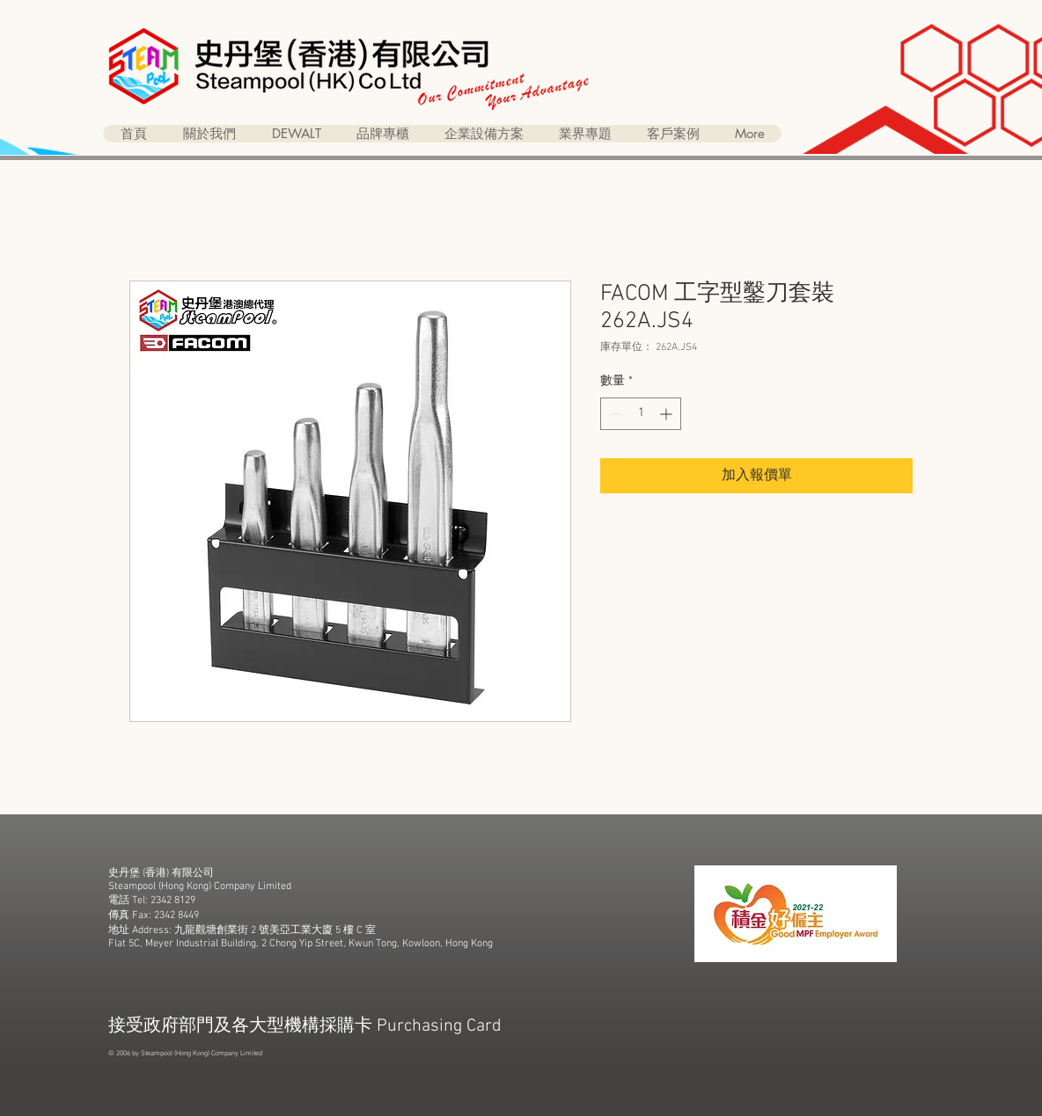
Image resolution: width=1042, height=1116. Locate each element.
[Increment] (668, 413)
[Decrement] (614, 413)
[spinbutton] (641, 413)
